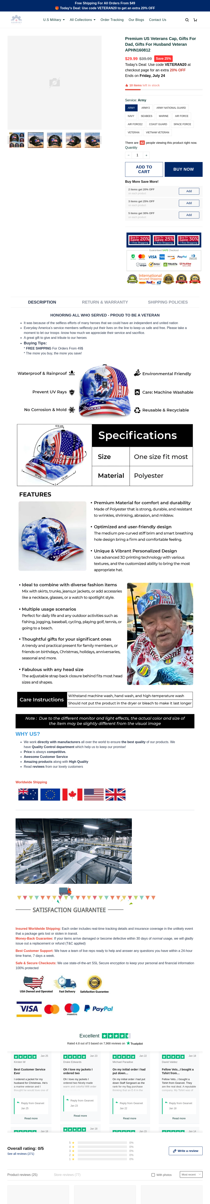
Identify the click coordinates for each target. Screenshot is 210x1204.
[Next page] (100, 140)
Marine (164, 102)
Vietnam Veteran (157, 118)
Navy (131, 102)
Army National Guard (171, 93)
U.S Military (54, 20)
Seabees (146, 102)
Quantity (131, 128)
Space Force (182, 110)
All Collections (83, 20)
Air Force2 (135, 110)
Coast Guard (158, 110)
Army (142, 86)
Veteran (133, 118)
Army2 (146, 93)
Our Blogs (136, 20)
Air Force (181, 102)
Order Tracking (112, 20)
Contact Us (157, 20)
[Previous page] (9, 140)
